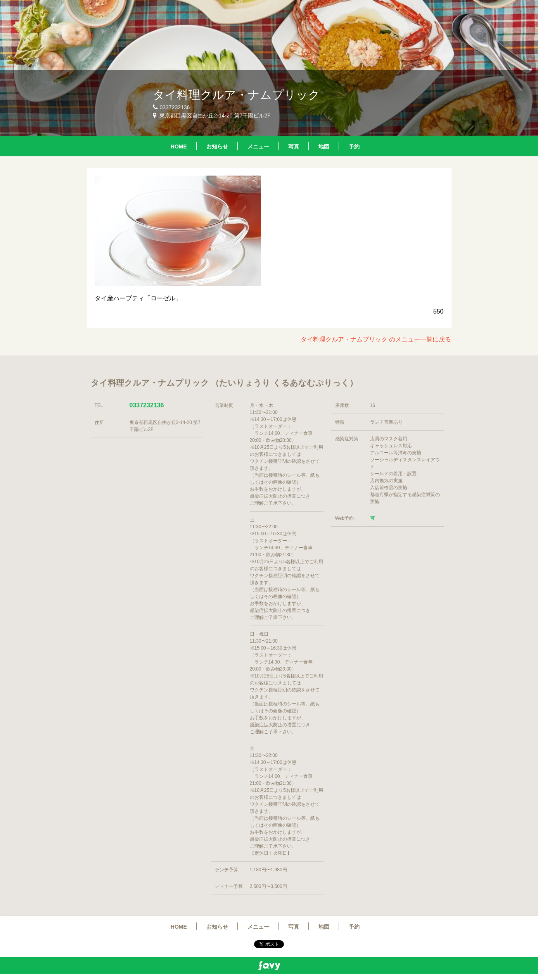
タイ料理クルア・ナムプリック (236, 94)
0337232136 (147, 405)
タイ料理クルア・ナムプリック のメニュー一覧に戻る (376, 339)
